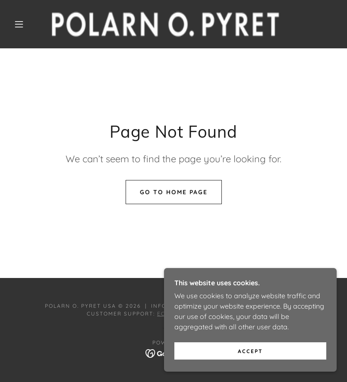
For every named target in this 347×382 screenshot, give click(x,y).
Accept (250, 351)
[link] (165, 24)
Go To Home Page (174, 192)
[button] (19, 24)
